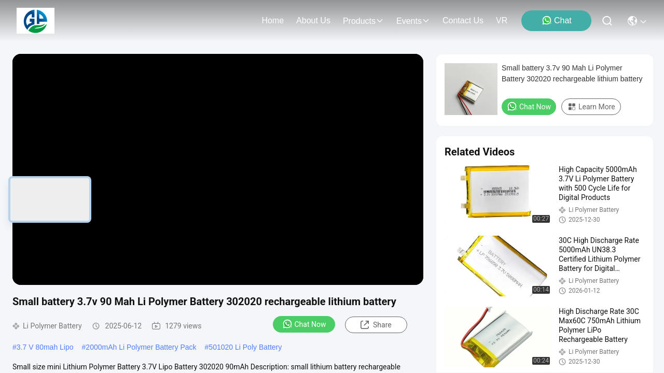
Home (272, 20)
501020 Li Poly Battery (245, 347)
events (413, 21)
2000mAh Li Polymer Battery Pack (141, 347)
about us (313, 20)
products (363, 21)
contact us (462, 20)
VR (501, 20)
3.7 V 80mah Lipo (45, 347)
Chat (557, 20)
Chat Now (304, 324)
